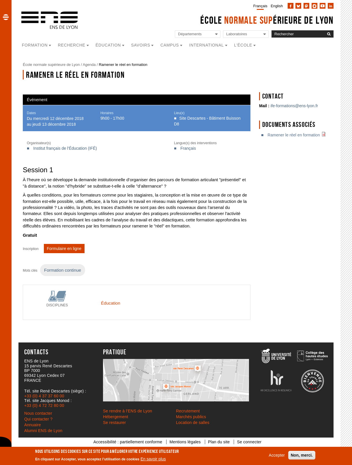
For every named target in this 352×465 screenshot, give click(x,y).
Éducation (110, 303)
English (277, 6)
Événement (37, 99)
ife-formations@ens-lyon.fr (294, 105)
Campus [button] (169, 45)
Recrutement (188, 411)
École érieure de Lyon (267, 20)
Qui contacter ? (38, 419)
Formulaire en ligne (64, 248)
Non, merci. (302, 455)
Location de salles (192, 422)
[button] (6, 17)
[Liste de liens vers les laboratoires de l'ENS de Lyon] (245, 34)
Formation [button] (35, 45)
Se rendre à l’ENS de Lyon (127, 411)
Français (260, 6)
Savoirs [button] (140, 45)
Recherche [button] (71, 45)
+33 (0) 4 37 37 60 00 (44, 396)
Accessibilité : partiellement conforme (127, 442)
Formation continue (62, 270)
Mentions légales (185, 442)
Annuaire (32, 425)
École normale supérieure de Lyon (51, 64)
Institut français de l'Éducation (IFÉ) (65, 148)
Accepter (277, 455)
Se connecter (249, 442)
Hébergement (115, 416)
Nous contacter (38, 413)
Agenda (89, 64)
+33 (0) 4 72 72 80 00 (44, 405)
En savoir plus (153, 459)
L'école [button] (243, 45)
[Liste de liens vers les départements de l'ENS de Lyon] (197, 34)
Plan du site (219, 442)
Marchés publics (191, 416)
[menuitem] (259, 6)
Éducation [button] (108, 45)
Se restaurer (114, 422)
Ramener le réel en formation (297, 135)
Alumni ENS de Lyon (43, 430)
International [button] (206, 45)
